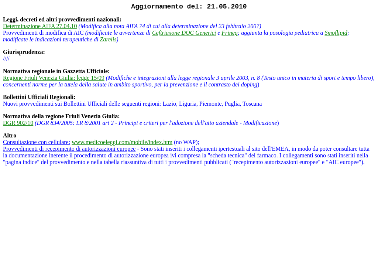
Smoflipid (335, 33)
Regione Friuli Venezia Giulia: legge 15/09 (53, 78)
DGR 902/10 (18, 123)
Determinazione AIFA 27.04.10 (40, 26)
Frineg (229, 33)
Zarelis (108, 39)
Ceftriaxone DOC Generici (184, 33)
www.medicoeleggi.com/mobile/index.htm (122, 142)
